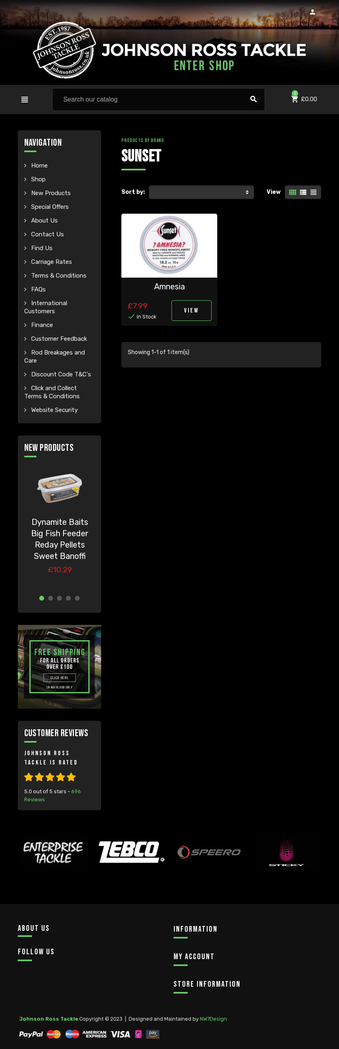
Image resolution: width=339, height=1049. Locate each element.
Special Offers (49, 206)
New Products (50, 193)
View (274, 192)
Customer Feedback (58, 338)
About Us (44, 220)
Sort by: (133, 192)
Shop (38, 179)
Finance (41, 325)
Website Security (54, 410)
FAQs (38, 289)
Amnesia (169, 286)
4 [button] (68, 598)
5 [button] (77, 598)
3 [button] (59, 598)
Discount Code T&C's (60, 374)
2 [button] (50, 598)
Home (39, 165)
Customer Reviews (56, 733)
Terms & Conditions (58, 275)
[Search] (158, 99)
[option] (59, 526)
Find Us (41, 248)
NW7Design (213, 1019)
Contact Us (47, 234)
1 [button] (41, 598)
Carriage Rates (51, 261)
